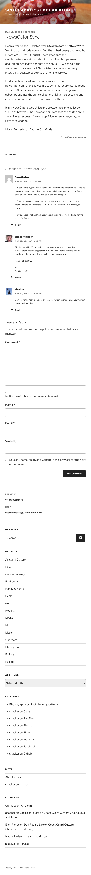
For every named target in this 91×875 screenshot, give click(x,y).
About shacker (14, 777)
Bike (8, 566)
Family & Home (14, 588)
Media (13, 154)
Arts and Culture (15, 559)
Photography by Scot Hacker (27, 704)
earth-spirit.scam (38, 836)
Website (10, 441)
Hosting (10, 610)
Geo (7, 603)
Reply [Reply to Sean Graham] (18, 225)
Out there (11, 639)
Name (10, 404)
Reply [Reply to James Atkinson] (18, 277)
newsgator (75, 137)
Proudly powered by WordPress (20, 867)
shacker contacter (16, 784)
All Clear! (26, 805)
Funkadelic (20, 129)
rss (85, 137)
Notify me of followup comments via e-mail (31, 396)
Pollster (10, 661)
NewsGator (12, 54)
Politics (9, 654)
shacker (30, 32)
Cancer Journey (15, 574)
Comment (12, 342)
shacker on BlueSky (21, 718)
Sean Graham (22, 177)
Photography (13, 647)
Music (9, 632)
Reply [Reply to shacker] (18, 310)
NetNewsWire (75, 45)
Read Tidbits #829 (23, 261)
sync (81, 137)
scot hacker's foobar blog (37, 10)
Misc (8, 625)
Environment (13, 581)
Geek (8, 596)
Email (10, 423)
